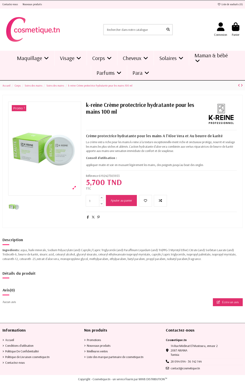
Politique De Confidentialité (22, 351)
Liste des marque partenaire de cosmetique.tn (115, 357)
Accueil (9, 340)
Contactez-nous (10, 4)
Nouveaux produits (32, 4)
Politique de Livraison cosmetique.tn (27, 357)
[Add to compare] (160, 201)
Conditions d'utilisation (19, 346)
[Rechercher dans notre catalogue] (168, 29)
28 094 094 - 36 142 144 (186, 361)
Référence (92, 176)
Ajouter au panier (121, 200)
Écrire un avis (228, 302)
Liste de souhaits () (230, 4)
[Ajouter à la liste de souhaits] (145, 201)
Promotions (94, 340)
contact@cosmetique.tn (185, 368)
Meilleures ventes (97, 351)
